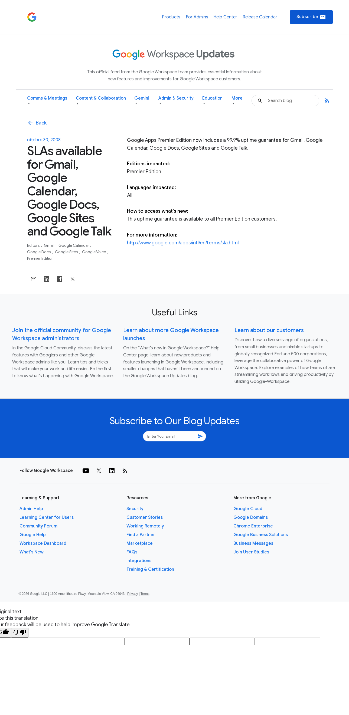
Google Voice (94, 252)
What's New (31, 552)
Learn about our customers (269, 330)
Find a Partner (140, 534)
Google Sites (67, 252)
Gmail (49, 245)
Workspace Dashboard (42, 543)
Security (134, 508)
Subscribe (311, 17)
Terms (145, 594)
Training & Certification (150, 569)
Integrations (138, 560)
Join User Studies (251, 552)
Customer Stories (144, 517)
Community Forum (38, 526)
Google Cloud (247, 508)
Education (212, 101)
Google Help (32, 534)
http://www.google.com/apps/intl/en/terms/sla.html (183, 243)
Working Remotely (145, 526)
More (237, 101)
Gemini (141, 101)
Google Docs (39, 252)
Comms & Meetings (47, 101)
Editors (34, 245)
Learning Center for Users (46, 517)
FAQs (131, 552)
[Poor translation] (19, 633)
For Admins (197, 17)
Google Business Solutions (260, 534)
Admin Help (31, 508)
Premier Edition (40, 258)
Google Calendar (74, 245)
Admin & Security (176, 101)
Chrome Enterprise (253, 526)
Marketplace (139, 543)
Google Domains (250, 517)
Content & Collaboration (101, 101)
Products (171, 17)
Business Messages (253, 543)
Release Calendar (260, 17)
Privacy (132, 594)
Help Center (225, 17)
